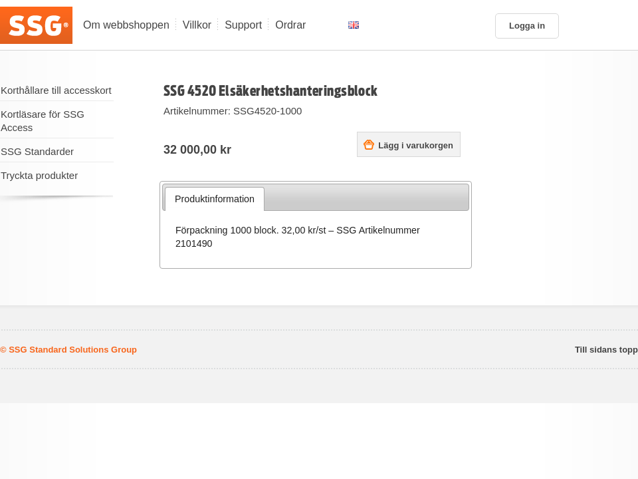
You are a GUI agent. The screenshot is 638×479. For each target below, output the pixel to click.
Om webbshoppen (126, 25)
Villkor (197, 25)
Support (243, 25)
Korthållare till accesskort (56, 90)
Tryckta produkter (39, 175)
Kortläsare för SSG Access (42, 120)
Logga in (527, 26)
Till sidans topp (606, 350)
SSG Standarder (37, 151)
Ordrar (290, 25)
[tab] (215, 199)
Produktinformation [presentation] (215, 199)
